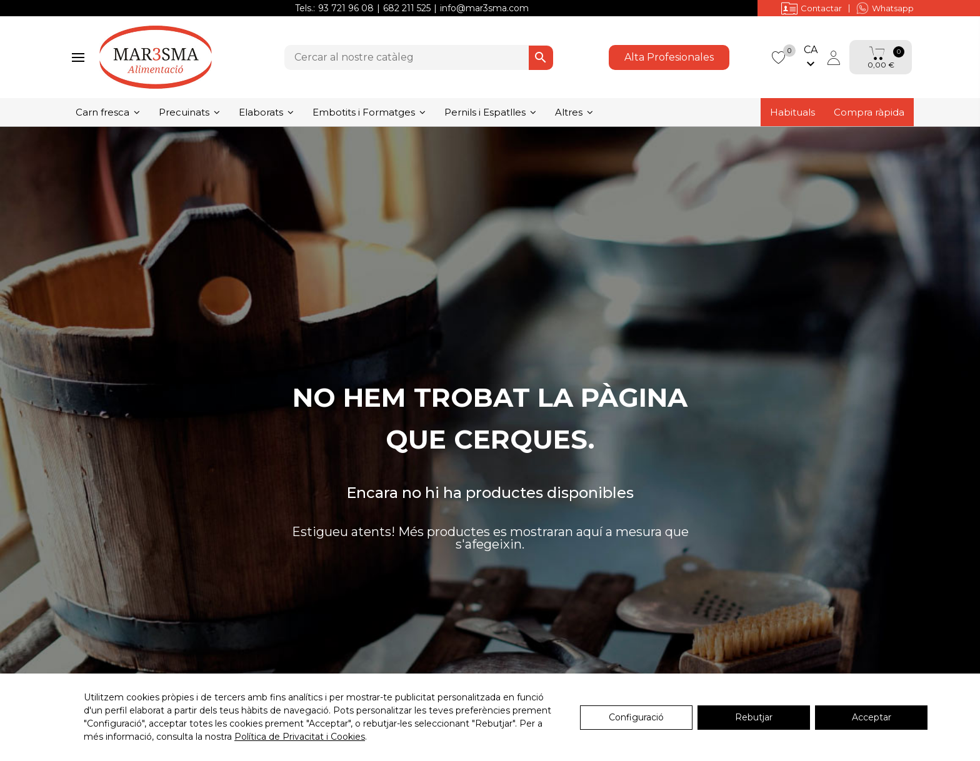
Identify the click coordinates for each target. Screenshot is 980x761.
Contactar (811, 8)
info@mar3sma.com (484, 8)
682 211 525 (407, 8)
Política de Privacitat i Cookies (299, 736)
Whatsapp (885, 8)
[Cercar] (418, 57)
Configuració (636, 717)
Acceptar (871, 717)
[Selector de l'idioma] (810, 57)
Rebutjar (753, 717)
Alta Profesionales (669, 57)
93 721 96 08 (346, 8)
